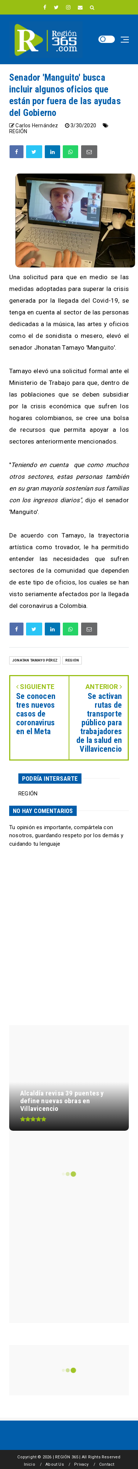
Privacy (81, 1464)
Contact (106, 1464)
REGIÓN (18, 131)
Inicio (29, 1464)
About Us (55, 1464)
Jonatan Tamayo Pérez (35, 660)
